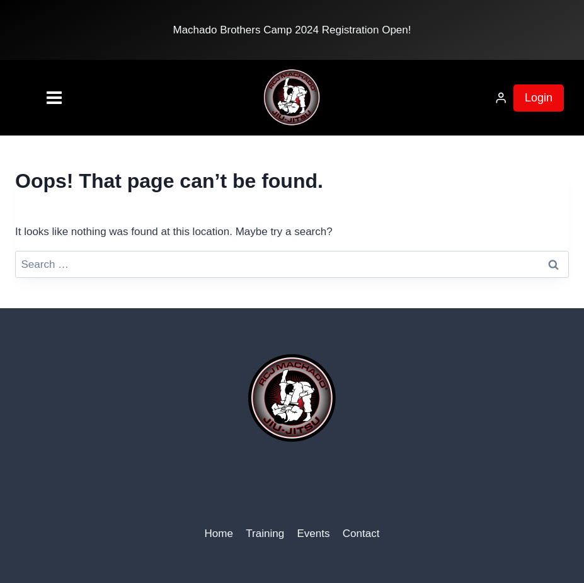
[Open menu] (34, 98)
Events (313, 534)
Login (539, 97)
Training (265, 534)
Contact (361, 534)
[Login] (501, 98)
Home (219, 534)
